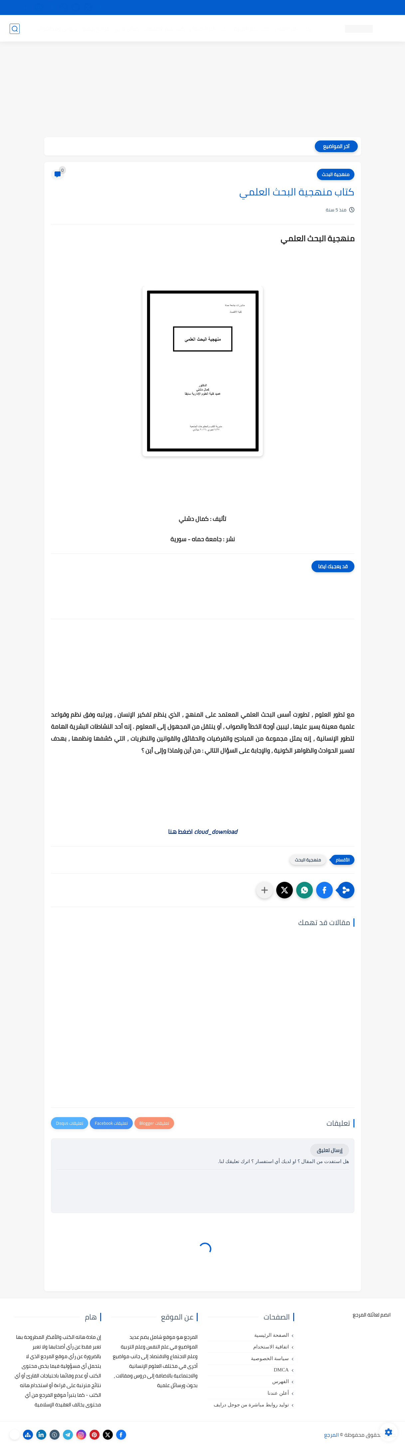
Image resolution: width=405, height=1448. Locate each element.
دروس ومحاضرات (56, 28)
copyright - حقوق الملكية (185, 7)
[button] (324, 890)
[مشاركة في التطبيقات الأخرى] (264, 890)
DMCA (281, 1369)
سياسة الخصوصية (270, 1358)
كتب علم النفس (293, 28)
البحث (298, 7)
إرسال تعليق (329, 1150)
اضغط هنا (202, 831)
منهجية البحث (335, 174)
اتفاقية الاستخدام (271, 1346)
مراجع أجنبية (95, 28)
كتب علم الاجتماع (209, 28)
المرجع (331, 1435)
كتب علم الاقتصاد (165, 28)
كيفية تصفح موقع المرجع (337, 7)
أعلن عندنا (278, 1393)
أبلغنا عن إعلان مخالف (240, 7)
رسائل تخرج (127, 28)
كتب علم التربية (252, 28)
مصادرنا (277, 7)
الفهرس (280, 1381)
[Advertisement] (202, 90)
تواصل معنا (382, 7)
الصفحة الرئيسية (271, 1335)
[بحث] (15, 29)
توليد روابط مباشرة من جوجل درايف (251, 1404)
